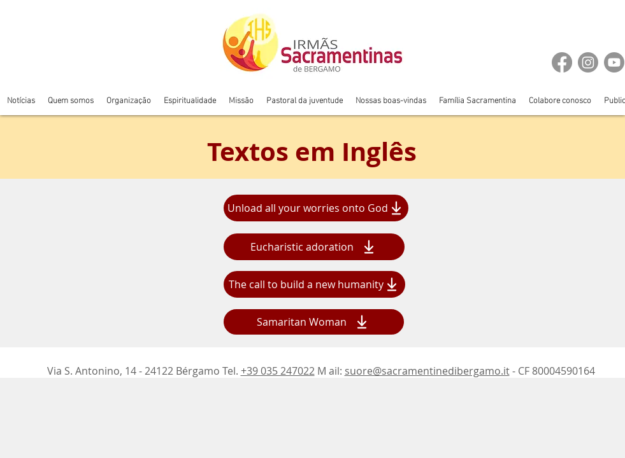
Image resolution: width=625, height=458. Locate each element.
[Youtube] (614, 62)
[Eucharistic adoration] (314, 246)
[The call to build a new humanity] (314, 284)
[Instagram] (588, 62)
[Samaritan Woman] (314, 322)
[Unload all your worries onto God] (316, 208)
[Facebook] (562, 62)
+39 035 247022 (278, 371)
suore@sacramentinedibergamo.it (427, 371)
